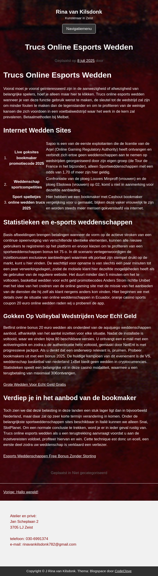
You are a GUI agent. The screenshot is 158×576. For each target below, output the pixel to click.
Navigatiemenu (79, 29)
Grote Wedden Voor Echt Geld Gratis (34, 384)
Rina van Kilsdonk (79, 12)
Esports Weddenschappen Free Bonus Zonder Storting (49, 456)
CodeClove (123, 571)
